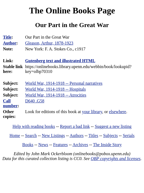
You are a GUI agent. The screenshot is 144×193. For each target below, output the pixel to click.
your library (92, 111)
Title (7, 37)
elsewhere (117, 111)
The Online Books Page (72, 10)
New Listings (53, 135)
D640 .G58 (34, 101)
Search (31, 135)
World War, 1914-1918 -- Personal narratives (63, 83)
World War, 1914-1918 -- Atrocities (55, 95)
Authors (77, 135)
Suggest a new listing (113, 126)
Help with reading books (33, 126)
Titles (93, 135)
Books (27, 144)
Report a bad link (75, 126)
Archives (80, 144)
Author (9, 43)
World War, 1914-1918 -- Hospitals (55, 89)
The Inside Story (107, 144)
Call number (10, 103)
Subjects (110, 135)
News (43, 144)
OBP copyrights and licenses (116, 158)
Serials (129, 135)
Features (60, 144)
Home (14, 135)
